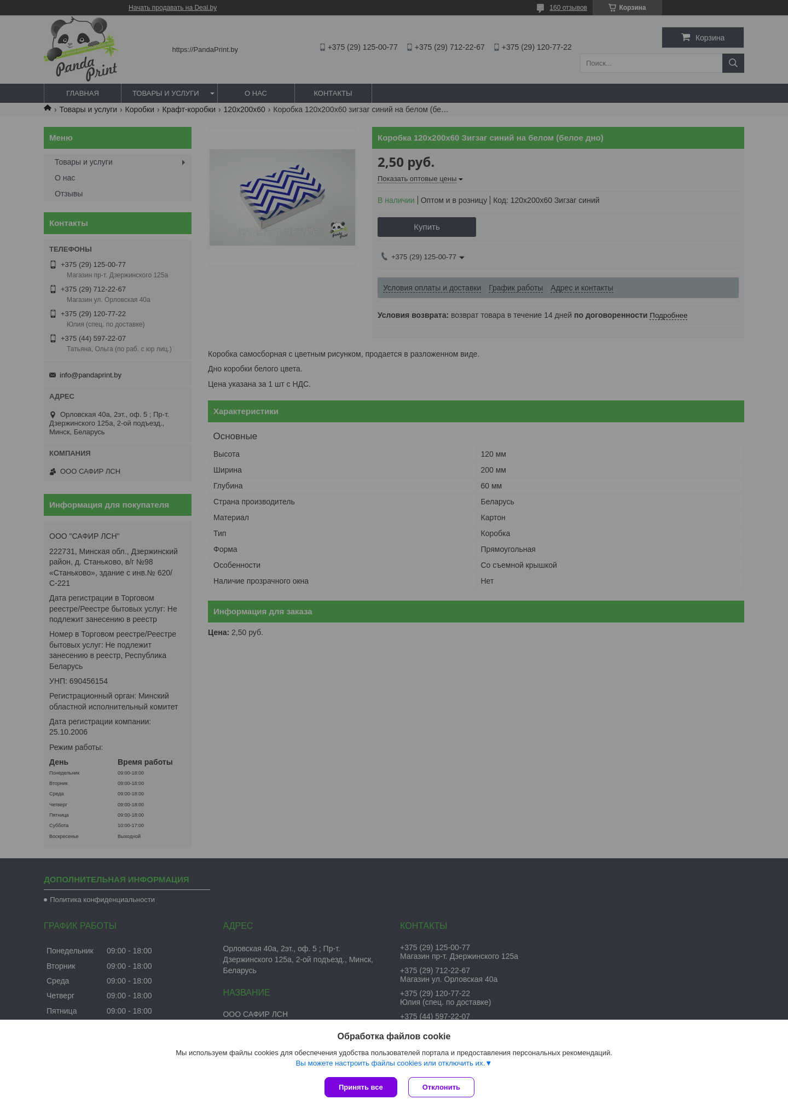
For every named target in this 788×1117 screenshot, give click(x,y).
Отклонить (441, 1087)
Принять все (361, 1087)
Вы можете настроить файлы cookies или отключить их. (390, 1063)
